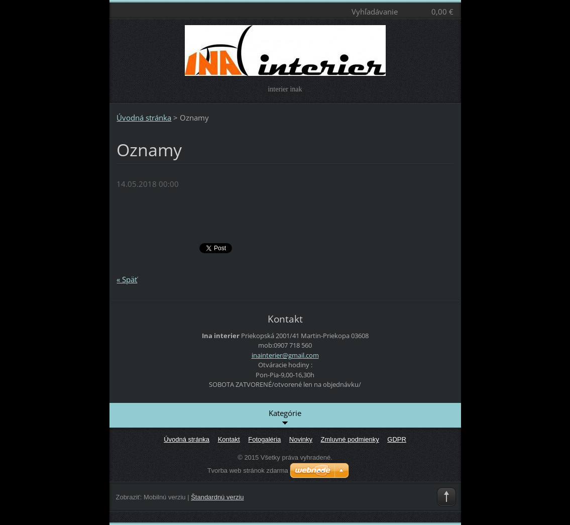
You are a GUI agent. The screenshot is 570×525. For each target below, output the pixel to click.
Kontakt (229, 439)
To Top (446, 496)
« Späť (127, 279)
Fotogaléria (264, 439)
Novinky (300, 439)
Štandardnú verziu (217, 497)
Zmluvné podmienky (350, 439)
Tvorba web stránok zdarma (247, 470)
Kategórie (285, 417)
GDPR (396, 439)
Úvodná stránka (144, 118)
